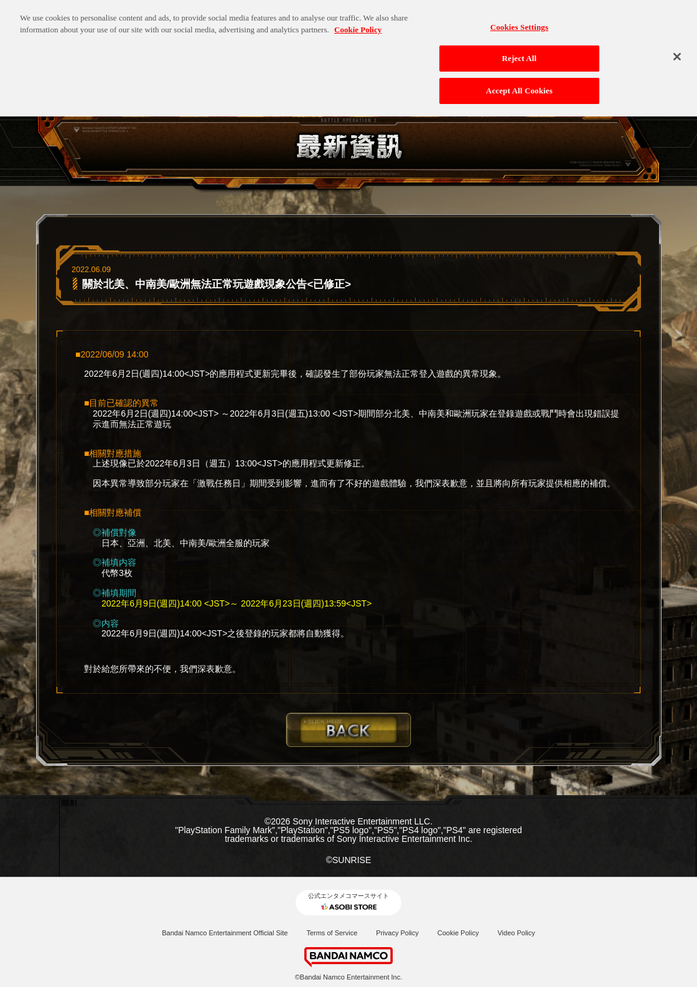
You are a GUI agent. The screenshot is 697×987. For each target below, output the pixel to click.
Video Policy (516, 933)
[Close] (677, 49)
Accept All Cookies (519, 83)
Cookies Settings (519, 19)
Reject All (519, 51)
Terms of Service (331, 933)
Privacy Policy (397, 933)
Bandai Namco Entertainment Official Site (225, 933)
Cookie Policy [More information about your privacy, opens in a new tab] (357, 22)
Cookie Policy (458, 933)
